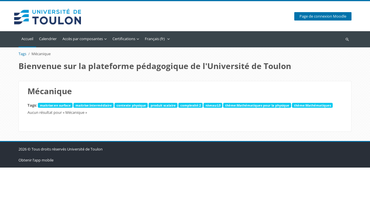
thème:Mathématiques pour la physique (257, 105)
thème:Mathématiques (312, 105)
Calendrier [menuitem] (48, 38)
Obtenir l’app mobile (35, 200)
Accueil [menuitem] (27, 38)
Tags (22, 53)
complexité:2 (190, 105)
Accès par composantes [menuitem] (82, 38)
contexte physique (131, 105)
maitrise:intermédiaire (93, 105)
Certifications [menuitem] (123, 38)
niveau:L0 (213, 105)
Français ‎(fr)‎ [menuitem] (155, 38)
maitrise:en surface (55, 105)
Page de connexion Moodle (322, 16)
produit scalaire (163, 105)
